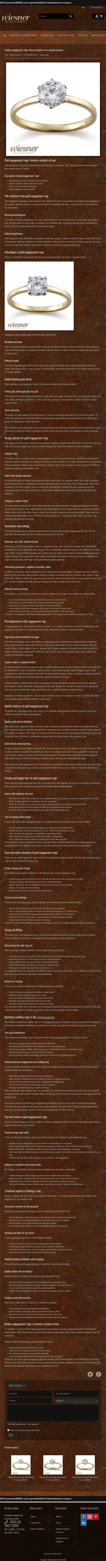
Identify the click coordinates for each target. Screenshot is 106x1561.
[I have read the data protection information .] (8, 1430)
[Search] (71, 16)
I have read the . (25, 1430)
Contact (33, 1517)
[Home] (4, 35)
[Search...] (56, 16)
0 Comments (44, 55)
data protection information (30, 1430)
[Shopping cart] (101, 16)
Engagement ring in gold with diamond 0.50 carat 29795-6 (21, 1478)
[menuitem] (56, 17)
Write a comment (17, 1384)
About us (59, 1517)
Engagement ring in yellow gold (17, 335)
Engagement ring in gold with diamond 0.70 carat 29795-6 (53, 1478)
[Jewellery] (83, 35)
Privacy (58, 1523)
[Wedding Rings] (47, 35)
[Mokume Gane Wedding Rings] (23, 35)
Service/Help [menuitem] (96, 7)
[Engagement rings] (66, 35)
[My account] (95, 16)
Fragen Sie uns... (36, 1523)
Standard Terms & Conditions (62, 1540)
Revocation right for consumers (63, 1530)
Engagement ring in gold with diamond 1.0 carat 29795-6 (85, 1478)
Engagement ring (14, 626)
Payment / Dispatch (37, 1529)
